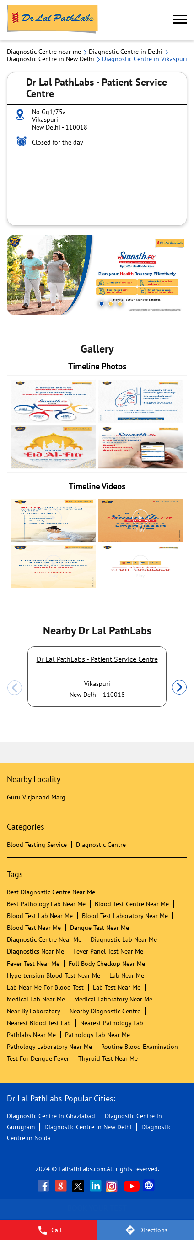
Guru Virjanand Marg (36, 797)
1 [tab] (101, 303)
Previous (14, 687)
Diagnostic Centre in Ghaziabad (51, 1116)
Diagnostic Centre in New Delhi (88, 1127)
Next (179, 687)
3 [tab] (120, 303)
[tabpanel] (97, 275)
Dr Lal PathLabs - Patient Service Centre (97, 659)
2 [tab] (110, 303)
